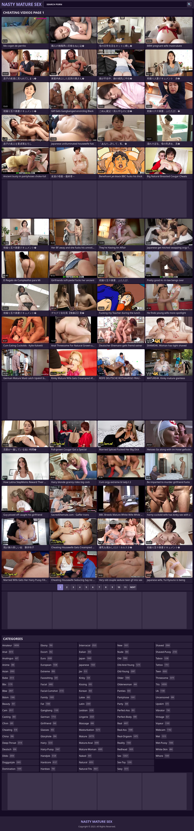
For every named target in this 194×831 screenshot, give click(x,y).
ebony (47, 645)
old (122, 658)
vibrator (163, 710)
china (8, 736)
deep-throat (12, 743)
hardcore (49, 762)
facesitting (49, 678)
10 (119, 587)
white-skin (164, 749)
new (123, 645)
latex (85, 697)
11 (125, 587)
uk (160, 691)
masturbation (90, 730)
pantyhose (126, 697)
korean (86, 691)
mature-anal (89, 743)
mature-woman (91, 749)
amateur (11, 645)
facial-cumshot (52, 691)
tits (161, 684)
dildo (8, 756)
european (49, 665)
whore (163, 756)
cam (8, 710)
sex (123, 756)
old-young (126, 671)
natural (86, 762)
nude (123, 652)
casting (9, 717)
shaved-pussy (166, 652)
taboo (162, 658)
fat (46, 704)
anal (8, 652)
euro (46, 658)
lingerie (87, 717)
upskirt (162, 704)
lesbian (86, 710)
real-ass (125, 730)
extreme (48, 671)
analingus (10, 658)
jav (83, 671)
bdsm (8, 697)
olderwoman (127, 684)
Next (132, 587)
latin (85, 704)
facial (47, 684)
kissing (85, 684)
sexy (123, 769)
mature (87, 736)
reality (124, 743)
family (47, 697)
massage (86, 723)
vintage (163, 717)
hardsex (48, 769)
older (123, 678)
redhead (125, 749)
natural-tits (89, 769)
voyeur (163, 723)
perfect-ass (126, 710)
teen (162, 671)
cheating (10, 730)
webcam (164, 730)
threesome (165, 678)
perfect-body (127, 717)
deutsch (9, 749)
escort (47, 652)
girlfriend (49, 723)
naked (85, 756)
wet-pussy (165, 743)
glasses (48, 730)
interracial (88, 645)
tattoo (162, 665)
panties (124, 691)
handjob (49, 756)
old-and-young (129, 665)
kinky (85, 678)
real (123, 723)
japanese (87, 665)
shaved (163, 645)
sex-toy (124, 762)
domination (12, 769)
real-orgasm (127, 736)
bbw (8, 691)
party (123, 704)
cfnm (8, 723)
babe (8, 678)
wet (161, 736)
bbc (7, 684)
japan (85, 658)
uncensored (165, 697)
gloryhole (49, 736)
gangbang (50, 710)
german (48, 717)
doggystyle (11, 762)
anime (8, 665)
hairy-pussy (50, 749)
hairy (47, 743)
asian (8, 671)
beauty (9, 704)
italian (85, 652)
